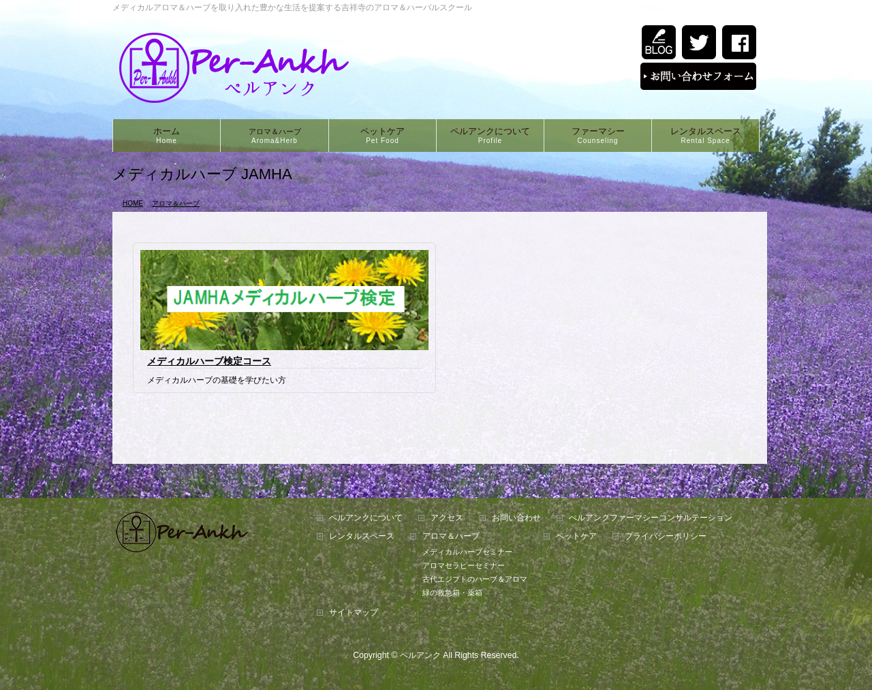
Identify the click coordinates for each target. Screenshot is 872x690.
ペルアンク (420, 655)
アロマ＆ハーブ (451, 536)
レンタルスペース (361, 536)
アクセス (447, 518)
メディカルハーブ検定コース (209, 361)
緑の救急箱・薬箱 (452, 593)
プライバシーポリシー (665, 536)
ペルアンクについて (366, 518)
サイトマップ (353, 612)
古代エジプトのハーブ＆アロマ (474, 579)
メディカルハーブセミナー (467, 552)
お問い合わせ (516, 518)
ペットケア (576, 536)
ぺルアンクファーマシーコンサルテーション (650, 518)
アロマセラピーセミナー (463, 565)
